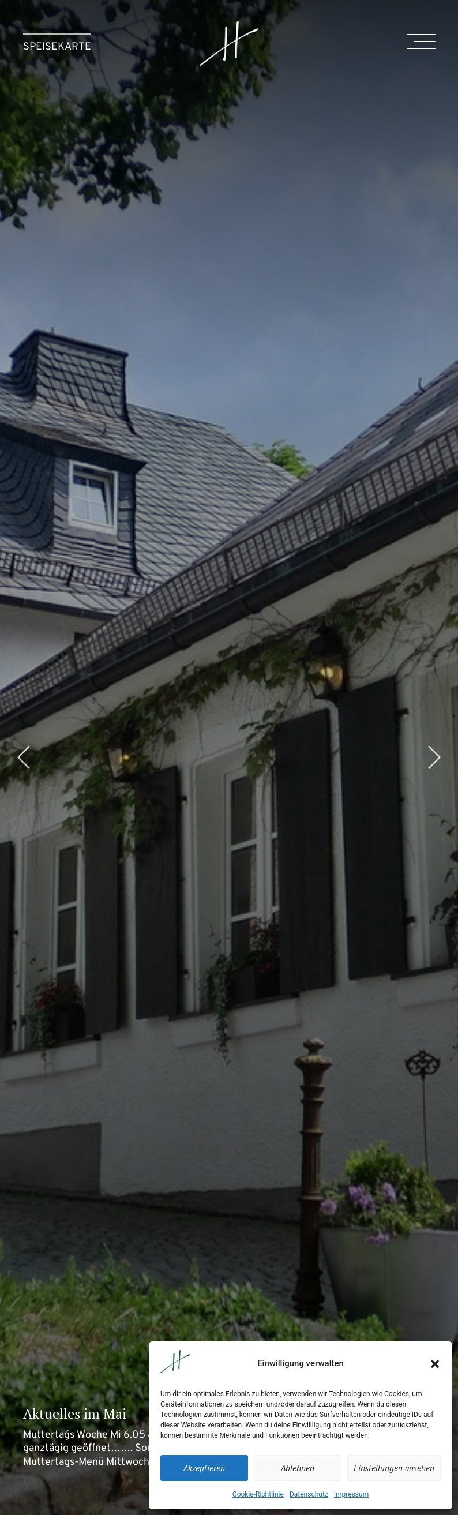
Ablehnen (297, 1467)
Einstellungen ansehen (394, 1467)
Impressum (351, 1494)
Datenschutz (309, 1494)
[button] (435, 1364)
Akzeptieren (204, 1467)
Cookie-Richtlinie (258, 1494)
